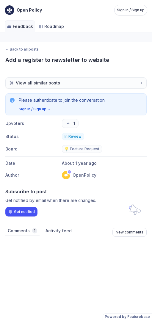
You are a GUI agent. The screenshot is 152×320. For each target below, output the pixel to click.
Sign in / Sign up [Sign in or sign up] (131, 10)
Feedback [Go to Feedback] (20, 26)
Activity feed (59, 230)
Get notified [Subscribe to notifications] (21, 211)
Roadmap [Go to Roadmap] (51, 26)
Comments (22, 230)
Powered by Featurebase (127, 316)
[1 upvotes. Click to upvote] (70, 123)
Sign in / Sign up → (35, 109)
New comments (129, 232)
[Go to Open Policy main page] (23, 10)
